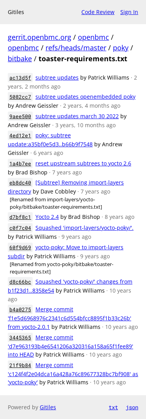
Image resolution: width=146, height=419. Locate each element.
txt (113, 407)
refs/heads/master (76, 47)
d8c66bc (20, 281)
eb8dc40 (20, 182)
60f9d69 (20, 247)
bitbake (20, 58)
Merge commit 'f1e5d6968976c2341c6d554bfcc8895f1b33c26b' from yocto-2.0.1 (69, 317)
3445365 (20, 337)
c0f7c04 (20, 227)
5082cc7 (20, 96)
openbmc (93, 37)
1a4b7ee (20, 163)
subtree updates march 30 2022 (77, 116)
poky (120, 47)
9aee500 (20, 116)
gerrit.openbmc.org (39, 37)
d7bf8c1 (20, 216)
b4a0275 (20, 309)
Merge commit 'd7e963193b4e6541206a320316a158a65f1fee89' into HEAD (70, 346)
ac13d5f (20, 77)
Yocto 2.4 (47, 216)
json (132, 407)
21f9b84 (20, 365)
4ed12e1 (20, 135)
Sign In (129, 12)
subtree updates (57, 77)
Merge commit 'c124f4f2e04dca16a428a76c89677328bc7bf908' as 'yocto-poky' (73, 373)
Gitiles (48, 407)
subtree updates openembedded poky (85, 96)
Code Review (97, 12)
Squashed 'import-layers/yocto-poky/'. (84, 227)
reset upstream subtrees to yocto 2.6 (83, 163)
